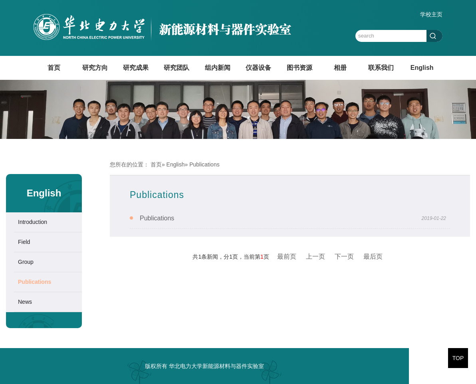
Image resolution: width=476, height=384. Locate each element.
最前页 (286, 256)
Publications (34, 282)
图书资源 (299, 67)
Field (24, 242)
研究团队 (176, 67)
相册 (340, 67)
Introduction (32, 222)
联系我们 (381, 67)
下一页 (344, 256)
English (422, 67)
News (25, 302)
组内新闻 (217, 67)
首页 (54, 67)
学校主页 (431, 14)
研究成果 (136, 67)
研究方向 (95, 67)
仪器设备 (258, 67)
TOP (458, 358)
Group (26, 262)
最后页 (373, 256)
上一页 (315, 256)
